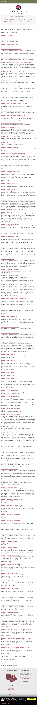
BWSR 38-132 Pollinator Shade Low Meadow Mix (11, 564)
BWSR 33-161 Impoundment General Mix (10, 127)
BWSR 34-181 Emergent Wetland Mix (9, 183)
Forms (11, 692)
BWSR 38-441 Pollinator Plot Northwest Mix (10, 580)
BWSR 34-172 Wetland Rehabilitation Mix (10, 171)
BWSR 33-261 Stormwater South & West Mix (11, 136)
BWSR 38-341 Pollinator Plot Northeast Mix (10, 573)
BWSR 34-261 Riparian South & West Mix (10, 224)
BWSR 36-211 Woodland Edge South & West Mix (11, 499)
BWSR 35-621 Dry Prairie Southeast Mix (9, 463)
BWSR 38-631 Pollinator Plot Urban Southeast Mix (12, 605)
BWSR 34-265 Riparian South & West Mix (10, 247)
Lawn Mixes (21, 21)
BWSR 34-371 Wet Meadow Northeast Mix (10, 327)
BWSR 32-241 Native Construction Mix (9, 80)
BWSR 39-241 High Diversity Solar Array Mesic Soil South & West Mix (16, 629)
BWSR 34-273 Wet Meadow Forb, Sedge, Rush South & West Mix (15, 284)
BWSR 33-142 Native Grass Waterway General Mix (12, 123)
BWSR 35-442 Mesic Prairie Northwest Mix (10, 414)
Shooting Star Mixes (9, 19)
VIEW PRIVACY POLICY (5, 703)
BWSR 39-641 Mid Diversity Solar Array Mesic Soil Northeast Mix (15, 647)
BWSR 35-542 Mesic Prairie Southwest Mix (10, 451)
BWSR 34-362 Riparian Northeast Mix (9, 316)
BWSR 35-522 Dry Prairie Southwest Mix (10, 432)
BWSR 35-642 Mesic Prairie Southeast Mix (10, 487)
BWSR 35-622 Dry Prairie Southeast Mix (9, 469)
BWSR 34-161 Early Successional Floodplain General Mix (13, 153)
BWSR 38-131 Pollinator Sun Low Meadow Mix (11, 555)
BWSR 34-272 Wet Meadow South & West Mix (11, 275)
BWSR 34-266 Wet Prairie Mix (7, 259)
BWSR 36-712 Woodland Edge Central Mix (10, 547)
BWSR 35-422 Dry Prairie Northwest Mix (10, 396)
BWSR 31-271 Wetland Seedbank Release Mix (11, 49)
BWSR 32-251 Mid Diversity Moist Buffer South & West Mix (14, 103)
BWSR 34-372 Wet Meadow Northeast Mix (10, 333)
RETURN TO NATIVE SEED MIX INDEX (9, 665)
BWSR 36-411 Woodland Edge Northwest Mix (11, 528)
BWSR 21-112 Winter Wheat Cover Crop (9, 40)
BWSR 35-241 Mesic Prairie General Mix (9, 372)
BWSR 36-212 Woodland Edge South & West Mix (11, 505)
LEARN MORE (13, 659)
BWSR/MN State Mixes (20, 19)
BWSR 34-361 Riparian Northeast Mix (9, 309)
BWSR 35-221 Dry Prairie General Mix (9, 354)
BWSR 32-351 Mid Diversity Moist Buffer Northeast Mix (13, 115)
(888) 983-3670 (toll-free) (25, 677)
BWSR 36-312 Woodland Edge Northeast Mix (11, 520)
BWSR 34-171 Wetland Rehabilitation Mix (10, 163)
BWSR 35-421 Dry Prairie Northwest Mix (10, 390)
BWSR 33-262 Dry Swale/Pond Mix (8, 142)
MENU (5, 1)
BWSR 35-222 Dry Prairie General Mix (9, 360)
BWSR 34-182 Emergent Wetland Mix (9, 189)
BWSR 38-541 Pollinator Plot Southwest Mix (10, 588)
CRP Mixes (6, 21)
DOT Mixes (29, 19)
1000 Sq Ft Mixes (29, 21)
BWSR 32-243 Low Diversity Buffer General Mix (11, 95)
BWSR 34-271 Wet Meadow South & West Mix (11, 269)
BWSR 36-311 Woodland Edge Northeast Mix (11, 514)
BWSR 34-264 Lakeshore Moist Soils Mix (10, 236)
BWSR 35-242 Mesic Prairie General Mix (9, 378)
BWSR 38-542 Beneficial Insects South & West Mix (12, 596)
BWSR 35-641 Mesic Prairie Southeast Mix (10, 481)
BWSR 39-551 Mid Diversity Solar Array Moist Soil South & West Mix (16, 638)
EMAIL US (25, 681)
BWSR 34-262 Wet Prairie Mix (7, 231)
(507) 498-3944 (25, 678)
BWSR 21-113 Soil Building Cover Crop (9, 44)
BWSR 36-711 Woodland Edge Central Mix (10, 541)
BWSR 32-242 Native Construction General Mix (11, 86)
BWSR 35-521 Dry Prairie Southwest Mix (10, 426)
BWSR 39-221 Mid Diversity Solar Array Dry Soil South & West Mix (15, 620)
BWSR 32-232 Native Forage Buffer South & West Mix (12, 71)
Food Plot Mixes (13, 21)
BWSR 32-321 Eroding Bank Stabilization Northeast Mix (13, 111)
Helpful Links (11, 694)
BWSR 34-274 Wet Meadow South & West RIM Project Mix (13, 298)
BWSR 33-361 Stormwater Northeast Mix (10, 147)
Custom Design (18, 23)
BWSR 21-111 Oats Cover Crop (7, 35)
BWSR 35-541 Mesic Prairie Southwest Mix (10, 444)
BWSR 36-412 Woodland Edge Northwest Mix (11, 534)
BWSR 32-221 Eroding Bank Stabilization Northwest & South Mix (15, 58)
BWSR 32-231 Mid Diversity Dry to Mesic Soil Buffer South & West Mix (16, 62)
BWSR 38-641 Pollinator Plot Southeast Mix (10, 612)
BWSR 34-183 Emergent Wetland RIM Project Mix (12, 200)
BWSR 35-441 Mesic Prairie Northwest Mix (10, 408)
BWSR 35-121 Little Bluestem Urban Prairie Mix (11, 342)
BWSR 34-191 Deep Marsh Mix (7, 212)
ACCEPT (32, 699)
